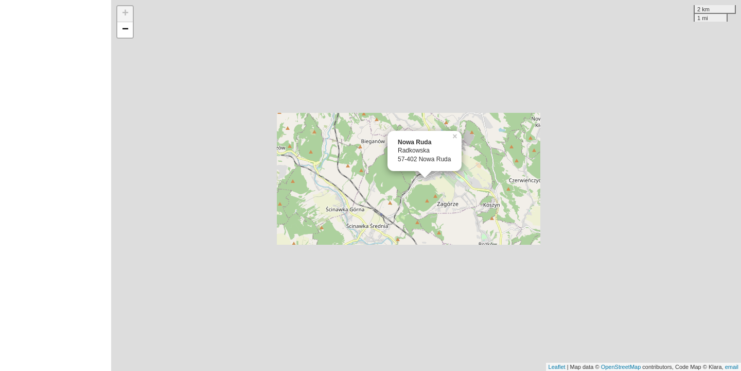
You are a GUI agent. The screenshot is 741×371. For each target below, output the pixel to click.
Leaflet (557, 367)
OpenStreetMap (621, 367)
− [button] (125, 30)
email (731, 367)
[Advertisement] (55, 185)
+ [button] (125, 14)
